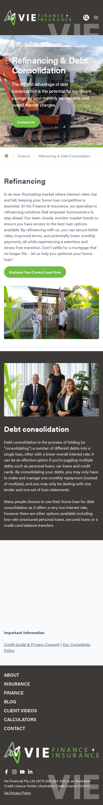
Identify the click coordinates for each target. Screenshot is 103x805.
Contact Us (26, 121)
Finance (24, 155)
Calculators (20, 719)
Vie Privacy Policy (17, 792)
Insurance (17, 684)
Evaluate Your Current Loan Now (35, 272)
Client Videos (20, 710)
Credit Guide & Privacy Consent (31, 644)
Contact (14, 728)
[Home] (37, 17)
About (11, 675)
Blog (10, 701)
